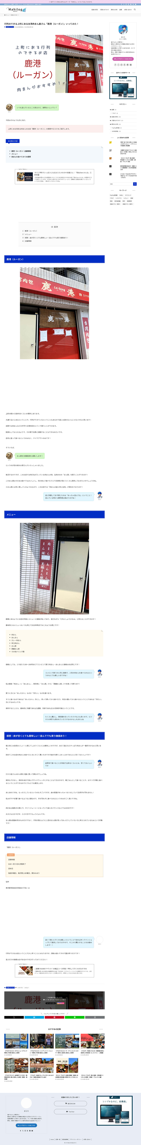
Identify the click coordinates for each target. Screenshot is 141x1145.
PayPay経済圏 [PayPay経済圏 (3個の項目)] (113, 195)
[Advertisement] (54, 203)
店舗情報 (28, 241)
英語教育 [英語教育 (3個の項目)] (129, 201)
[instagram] (126, 5)
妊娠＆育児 (116, 117)
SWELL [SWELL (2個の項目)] (121, 195)
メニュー (28, 234)
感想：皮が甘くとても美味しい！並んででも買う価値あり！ (46, 237)
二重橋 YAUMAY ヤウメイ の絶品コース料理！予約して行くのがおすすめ (60, 969)
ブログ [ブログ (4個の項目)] (112, 198)
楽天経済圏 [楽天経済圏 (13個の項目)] (117, 201)
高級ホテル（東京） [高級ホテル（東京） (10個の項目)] (115, 204)
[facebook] (121, 5)
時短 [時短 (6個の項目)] (111, 201)
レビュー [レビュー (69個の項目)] (126, 198)
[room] (128, 5)
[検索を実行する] (135, 184)
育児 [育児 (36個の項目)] (124, 201)
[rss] (133, 5)
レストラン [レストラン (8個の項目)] (119, 198)
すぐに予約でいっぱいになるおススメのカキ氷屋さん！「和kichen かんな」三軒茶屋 (63, 173)
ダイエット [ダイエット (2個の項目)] (128, 195)
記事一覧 (58, 1139)
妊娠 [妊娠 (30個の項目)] (132, 198)
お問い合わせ (86, 1139)
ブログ (115, 113)
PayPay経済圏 (117, 128)
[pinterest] (131, 5)
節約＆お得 (116, 124)
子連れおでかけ (9, 27)
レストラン (20, 987)
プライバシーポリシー (76, 1139)
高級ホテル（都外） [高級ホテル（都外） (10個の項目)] (128, 204)
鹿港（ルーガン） (31, 231)
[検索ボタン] (135, 10)
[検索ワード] (123, 184)
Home (52, 1139)
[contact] (135, 5)
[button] (14, 1017)
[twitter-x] (124, 5)
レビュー (27, 987)
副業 (114, 109)
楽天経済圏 (116, 131)
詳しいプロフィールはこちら (123, 59)
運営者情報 (65, 1139)
